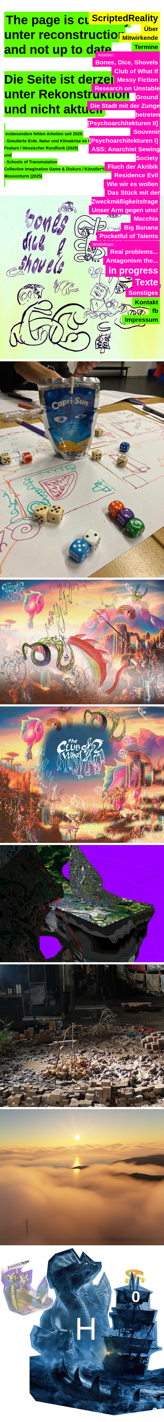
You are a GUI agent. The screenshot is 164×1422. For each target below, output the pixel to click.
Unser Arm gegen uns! (125, 210)
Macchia (146, 218)
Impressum (141, 319)
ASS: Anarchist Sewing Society (126, 153)
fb (155, 310)
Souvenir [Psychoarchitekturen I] (124, 136)
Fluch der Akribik (133, 166)
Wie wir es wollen (132, 184)
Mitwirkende (140, 37)
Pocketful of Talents (129, 236)
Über (151, 28)
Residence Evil (136, 175)
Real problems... (134, 251)
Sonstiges (143, 292)
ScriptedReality (125, 18)
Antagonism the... (132, 260)
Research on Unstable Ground (127, 92)
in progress (133, 270)
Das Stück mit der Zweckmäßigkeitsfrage (126, 196)
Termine (146, 46)
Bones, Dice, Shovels (126, 62)
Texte (146, 282)
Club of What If (136, 71)
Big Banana (141, 227)
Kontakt (146, 302)
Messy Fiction (137, 79)
